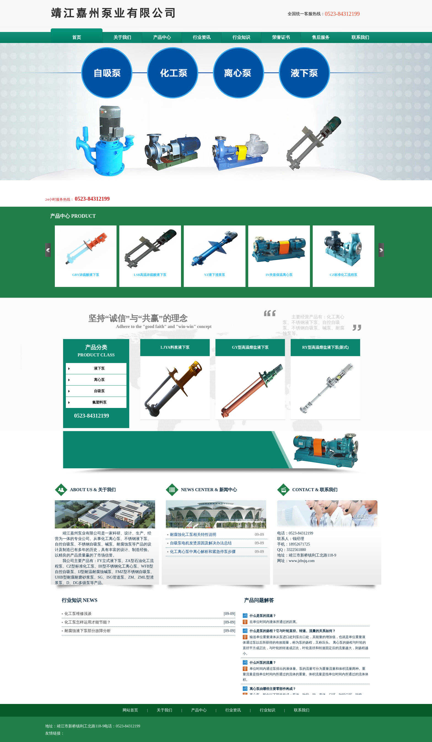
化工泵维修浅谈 (77, 614)
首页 (76, 37)
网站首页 (130, 710)
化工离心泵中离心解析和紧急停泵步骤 (203, 552)
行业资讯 (201, 37)
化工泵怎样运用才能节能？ (87, 622)
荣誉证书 (281, 37)
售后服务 (321, 37)
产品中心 (162, 37)
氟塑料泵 (99, 402)
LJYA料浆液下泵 (175, 347)
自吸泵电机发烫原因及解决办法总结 (201, 543)
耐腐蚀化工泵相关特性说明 (193, 535)
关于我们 (122, 37)
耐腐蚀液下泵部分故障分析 (87, 631)
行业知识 (241, 37)
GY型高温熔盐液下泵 (250, 347)
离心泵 (99, 380)
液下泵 (99, 368)
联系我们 (360, 37)
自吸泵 (99, 391)
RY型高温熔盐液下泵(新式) (325, 347)
